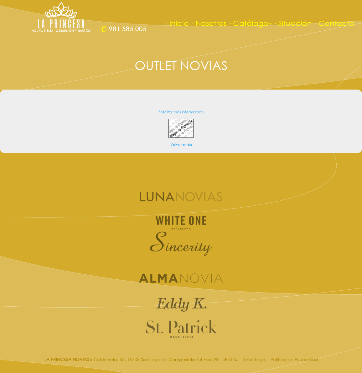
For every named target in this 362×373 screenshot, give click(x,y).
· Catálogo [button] (250, 23)
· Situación (292, 23)
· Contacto (334, 23)
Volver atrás (181, 144)
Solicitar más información (181, 112)
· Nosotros (208, 23)
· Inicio (177, 23)
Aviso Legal (254, 359)
